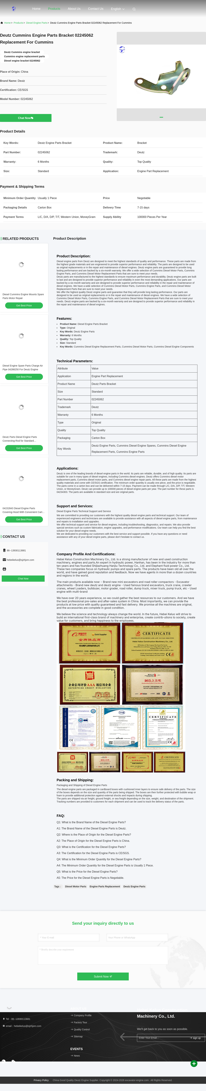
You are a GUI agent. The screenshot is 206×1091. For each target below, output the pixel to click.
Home (36, 8)
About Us (74, 8)
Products (54, 8)
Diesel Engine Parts (36, 22)
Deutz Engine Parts (134, 886)
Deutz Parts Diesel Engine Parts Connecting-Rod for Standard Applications (20, 441)
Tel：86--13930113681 (16, 1019)
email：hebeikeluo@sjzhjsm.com (21, 1026)
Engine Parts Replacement (105, 886)
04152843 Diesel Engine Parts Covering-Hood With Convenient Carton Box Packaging (24, 512)
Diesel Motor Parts (75, 886)
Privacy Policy (41, 1080)
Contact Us (95, 8)
